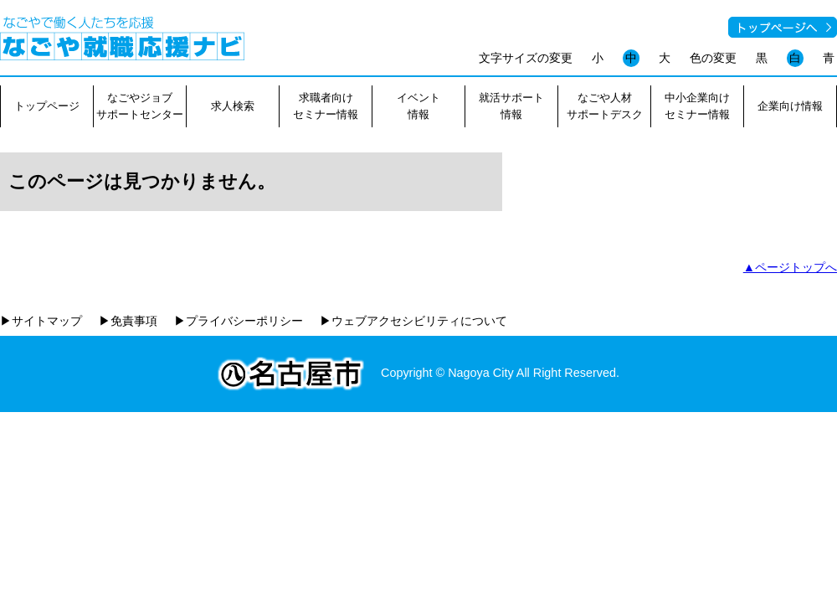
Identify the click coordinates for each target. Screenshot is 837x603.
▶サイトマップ (41, 320)
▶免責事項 (128, 320)
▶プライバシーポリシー (238, 320)
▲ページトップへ (790, 267)
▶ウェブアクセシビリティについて (413, 320)
